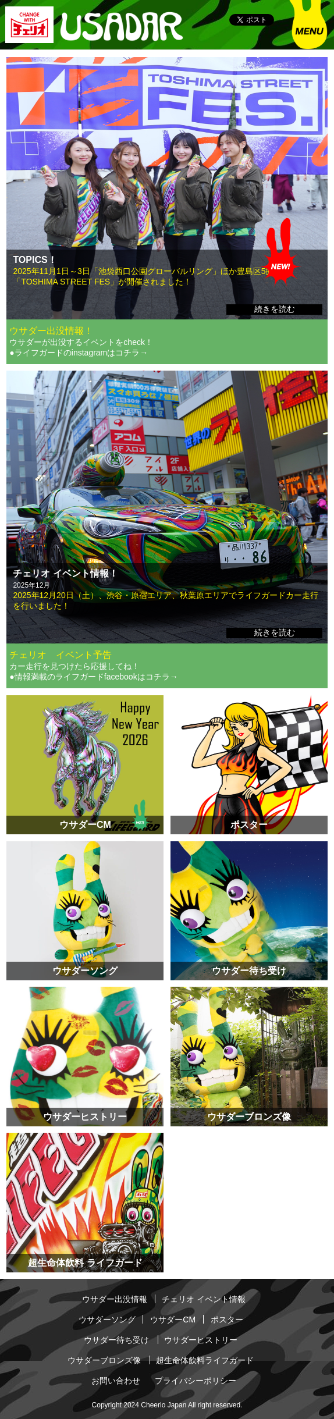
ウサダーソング (107, 1319)
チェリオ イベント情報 (204, 1299)
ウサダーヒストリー (200, 1340)
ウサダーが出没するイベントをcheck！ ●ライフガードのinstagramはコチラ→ (81, 347)
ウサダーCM (173, 1319)
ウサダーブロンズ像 (104, 1360)
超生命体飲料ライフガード (205, 1360)
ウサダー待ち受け (116, 1340)
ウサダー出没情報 (114, 1299)
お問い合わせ (115, 1380)
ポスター (227, 1319)
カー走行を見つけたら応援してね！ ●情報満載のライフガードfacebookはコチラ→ (93, 671)
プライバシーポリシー (195, 1380)
